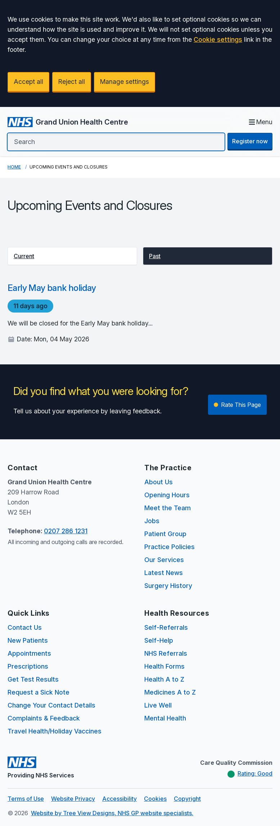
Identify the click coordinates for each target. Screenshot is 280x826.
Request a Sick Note (38, 692)
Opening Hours (167, 495)
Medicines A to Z (170, 692)
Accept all (28, 81)
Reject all (71, 81)
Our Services (164, 560)
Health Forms (164, 666)
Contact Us (25, 627)
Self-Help (158, 640)
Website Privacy (73, 798)
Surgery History (168, 585)
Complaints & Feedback (44, 718)
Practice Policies (169, 547)
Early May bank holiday (52, 288)
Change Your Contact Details (51, 705)
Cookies (155, 798)
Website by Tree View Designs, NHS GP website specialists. (112, 813)
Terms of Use (26, 798)
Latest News (163, 572)
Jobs (151, 521)
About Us (158, 482)
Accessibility (119, 798)
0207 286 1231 (65, 531)
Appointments (29, 653)
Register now (250, 141)
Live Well (158, 705)
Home (14, 167)
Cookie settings (218, 39)
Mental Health (165, 718)
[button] (72, 256)
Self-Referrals (166, 627)
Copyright (187, 798)
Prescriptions (28, 666)
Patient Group (165, 534)
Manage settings (124, 81)
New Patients (28, 640)
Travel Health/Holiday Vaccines (54, 731)
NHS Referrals (165, 653)
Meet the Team (167, 508)
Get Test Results (33, 679)
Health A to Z (164, 679)
